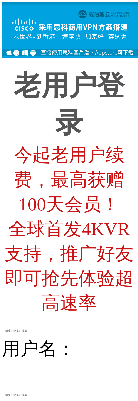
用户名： (38, 349)
